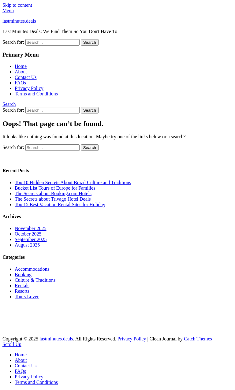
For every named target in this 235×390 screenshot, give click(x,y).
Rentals (22, 285)
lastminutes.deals (19, 21)
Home (21, 66)
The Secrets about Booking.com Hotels (53, 193)
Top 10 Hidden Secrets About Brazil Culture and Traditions (73, 182)
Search (9, 104)
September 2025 (31, 239)
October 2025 (28, 233)
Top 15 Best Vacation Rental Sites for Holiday (60, 204)
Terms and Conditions (36, 93)
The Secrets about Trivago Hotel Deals (53, 199)
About (21, 71)
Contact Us (26, 77)
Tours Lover (27, 296)
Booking (23, 274)
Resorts (22, 291)
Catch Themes (198, 338)
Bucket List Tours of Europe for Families (55, 188)
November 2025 (31, 228)
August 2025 (27, 244)
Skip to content (17, 5)
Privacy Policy (29, 88)
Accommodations (32, 269)
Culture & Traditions (35, 280)
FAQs (20, 82)
